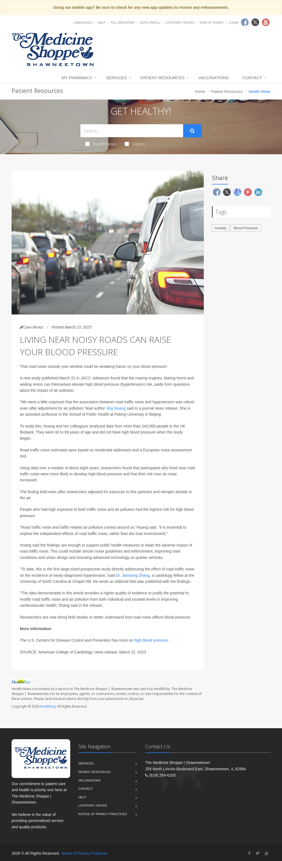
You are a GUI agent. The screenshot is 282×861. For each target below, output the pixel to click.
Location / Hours (180, 22)
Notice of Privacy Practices (102, 814)
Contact (252, 77)
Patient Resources (162, 77)
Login (233, 22)
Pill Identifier (122, 22)
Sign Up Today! (211, 22)
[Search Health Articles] (131, 130)
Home (200, 91)
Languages (83, 22)
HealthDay (48, 706)
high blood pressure (151, 640)
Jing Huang (116, 408)
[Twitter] (258, 853)
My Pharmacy (76, 77)
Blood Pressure (246, 228)
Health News (100, 144)
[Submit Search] (192, 130)
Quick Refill (150, 22)
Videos (135, 144)
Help (101, 22)
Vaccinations (213, 77)
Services (116, 77)
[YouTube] (267, 853)
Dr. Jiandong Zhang (133, 575)
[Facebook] (249, 853)
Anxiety (221, 228)
